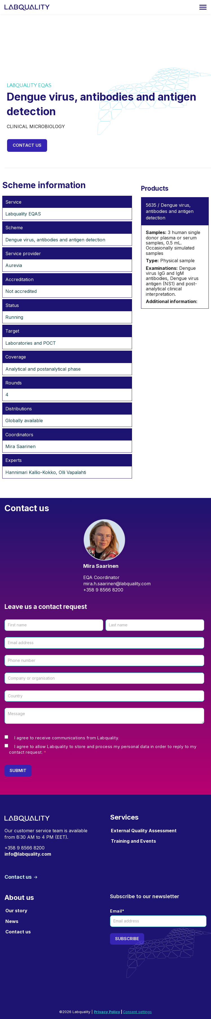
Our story (16, 910)
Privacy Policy (107, 1012)
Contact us (27, 145)
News (11, 921)
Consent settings (137, 1012)
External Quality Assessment (144, 830)
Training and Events (133, 841)
